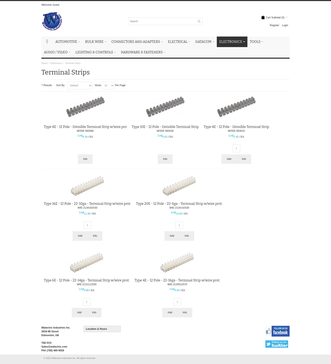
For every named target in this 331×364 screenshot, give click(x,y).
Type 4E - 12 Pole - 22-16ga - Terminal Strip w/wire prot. (177, 280)
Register (274, 25)
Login (285, 25)
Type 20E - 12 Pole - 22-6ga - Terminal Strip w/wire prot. (179, 204)
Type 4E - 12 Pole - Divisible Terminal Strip (236, 127)
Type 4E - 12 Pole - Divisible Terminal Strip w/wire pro (85, 127)
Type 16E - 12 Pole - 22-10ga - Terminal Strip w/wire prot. (87, 204)
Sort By (60, 85)
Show (98, 85)
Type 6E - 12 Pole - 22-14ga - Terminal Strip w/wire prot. (87, 280)
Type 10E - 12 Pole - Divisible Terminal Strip (165, 127)
